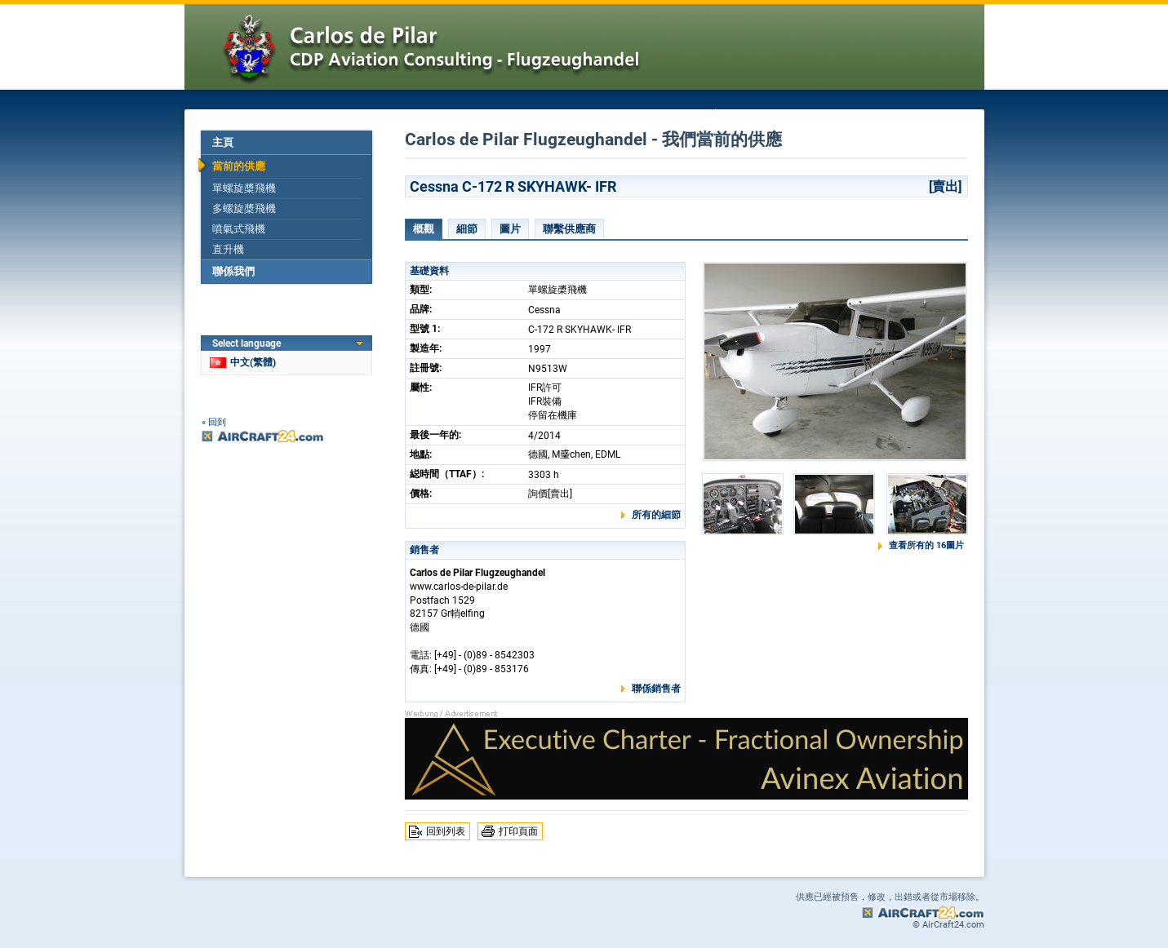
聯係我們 (233, 271)
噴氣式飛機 (238, 229)
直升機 (228, 249)
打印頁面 (518, 831)
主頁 (222, 142)
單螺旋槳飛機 (244, 188)
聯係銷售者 (656, 688)
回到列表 (445, 831)
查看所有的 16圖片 (926, 545)
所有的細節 (656, 515)
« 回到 (214, 422)
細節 (466, 229)
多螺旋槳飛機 (244, 208)
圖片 (510, 229)
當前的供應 (238, 166)
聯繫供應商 (569, 229)
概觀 (423, 229)
